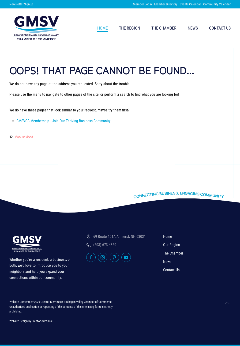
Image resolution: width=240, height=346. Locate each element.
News (193, 28)
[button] (227, 302)
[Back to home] (36, 28)
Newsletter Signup (21, 4)
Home (102, 28)
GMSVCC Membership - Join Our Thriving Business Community (63, 121)
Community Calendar (217, 4)
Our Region (171, 245)
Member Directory (165, 4)
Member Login (142, 4)
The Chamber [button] (163, 28)
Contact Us (220, 28)
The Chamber (173, 253)
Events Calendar (190, 4)
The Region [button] (129, 28)
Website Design (18, 321)
